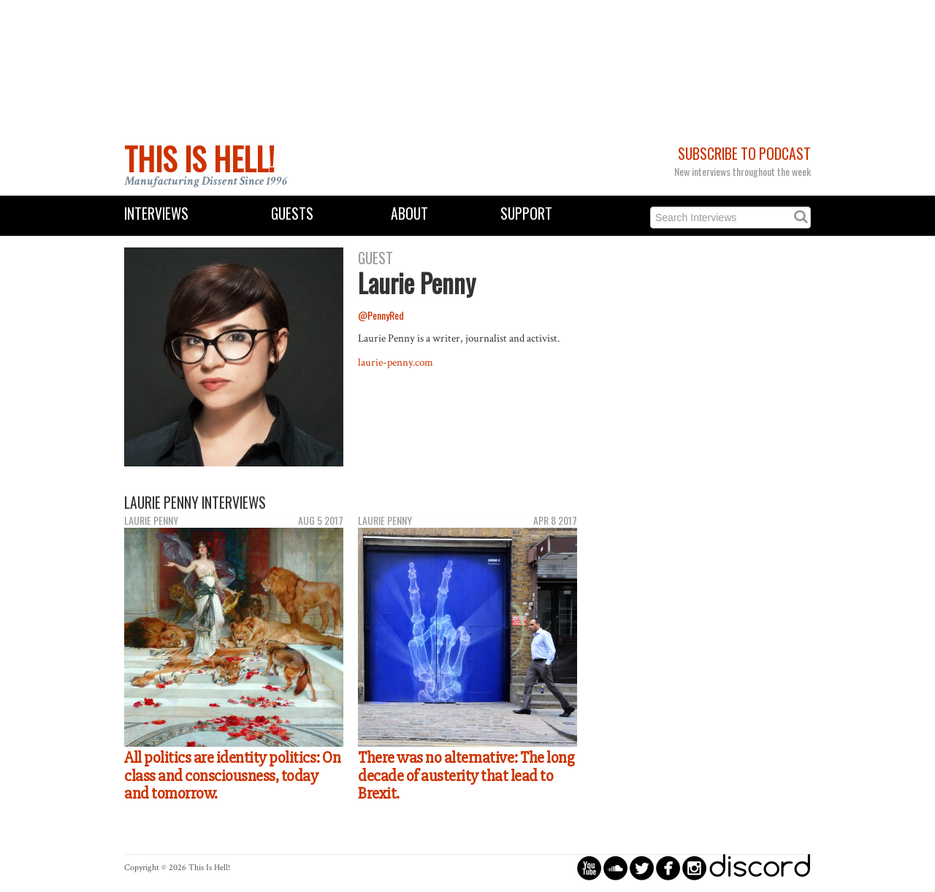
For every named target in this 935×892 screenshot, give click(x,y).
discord (760, 867)
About (409, 213)
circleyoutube (589, 867)
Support (526, 213)
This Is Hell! (199, 158)
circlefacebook (668, 867)
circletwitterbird (642, 867)
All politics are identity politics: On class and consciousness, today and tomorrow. (232, 775)
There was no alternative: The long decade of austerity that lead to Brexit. (466, 775)
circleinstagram (694, 867)
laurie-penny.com (395, 362)
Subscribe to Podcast (744, 153)
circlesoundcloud (615, 867)
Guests (292, 213)
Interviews (156, 213)
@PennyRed (381, 315)
